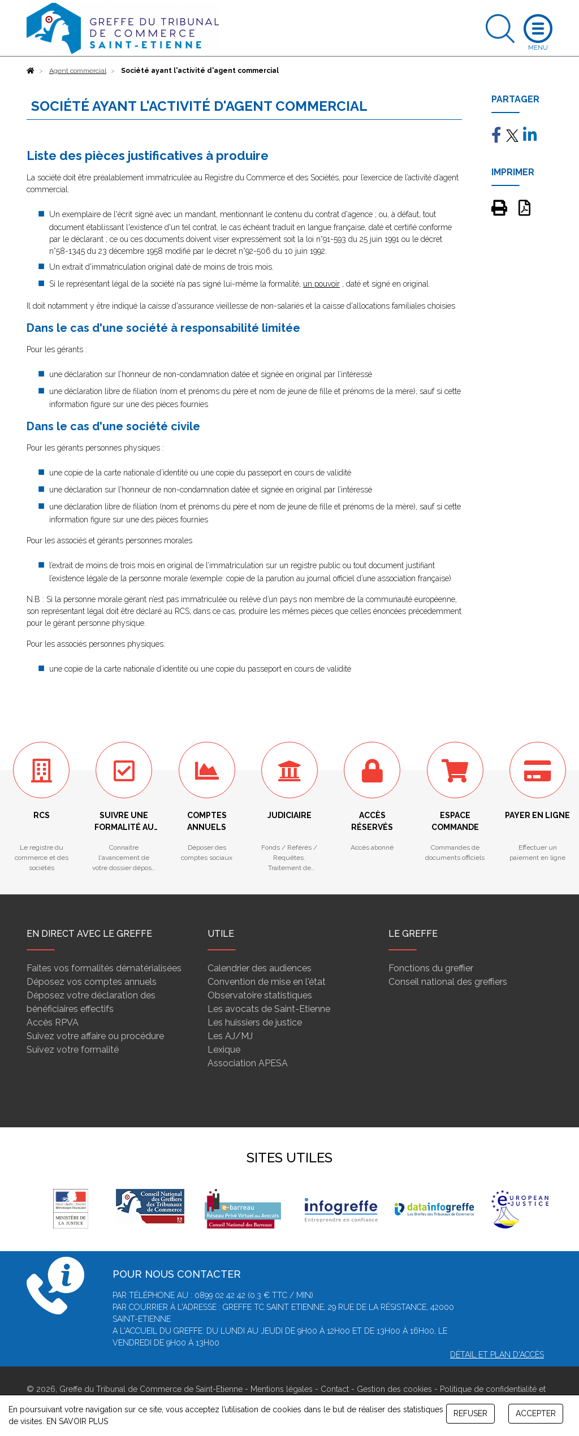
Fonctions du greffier (430, 968)
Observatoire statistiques (260, 995)
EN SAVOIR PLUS (77, 1421)
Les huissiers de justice (255, 1022)
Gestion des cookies (394, 1389)
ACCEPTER (536, 1413)
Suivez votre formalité (73, 1049)
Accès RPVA (53, 1022)
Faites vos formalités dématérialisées (104, 968)
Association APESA (248, 1063)
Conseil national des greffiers (447, 981)
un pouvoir (321, 283)
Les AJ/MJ (230, 1036)
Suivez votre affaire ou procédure (95, 1036)
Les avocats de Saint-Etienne (269, 1009)
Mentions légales (281, 1389)
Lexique (224, 1049)
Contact (335, 1389)
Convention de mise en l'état (267, 981)
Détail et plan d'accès (497, 1354)
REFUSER (470, 1413)
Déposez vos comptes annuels (92, 981)
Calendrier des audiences (260, 968)
